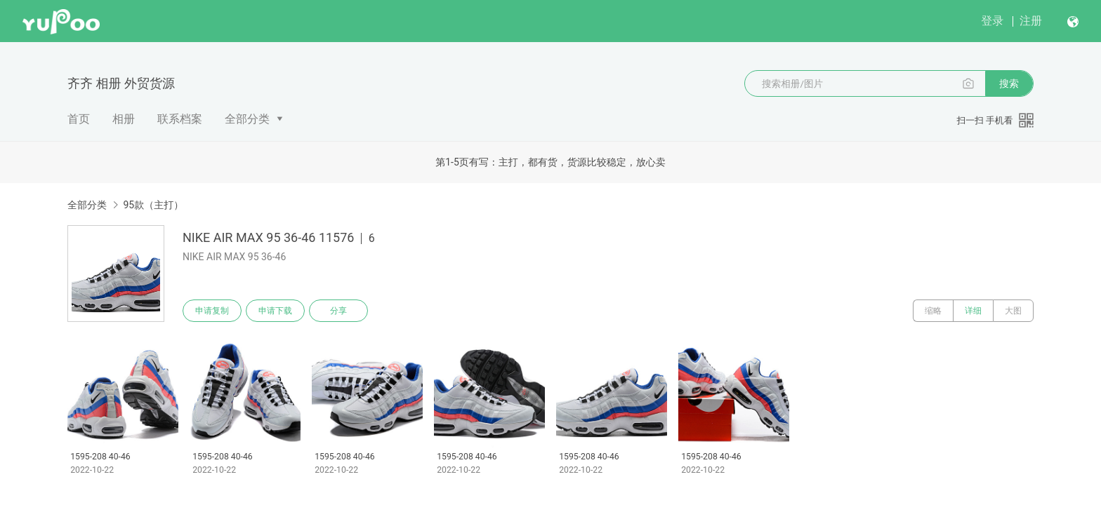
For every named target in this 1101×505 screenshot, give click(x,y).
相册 (123, 119)
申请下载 (275, 311)
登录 (992, 20)
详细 (973, 311)
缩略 (933, 311)
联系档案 (179, 119)
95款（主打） (153, 204)
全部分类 (247, 119)
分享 (338, 311)
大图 (1013, 311)
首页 (78, 119)
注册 (1031, 20)
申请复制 (212, 311)
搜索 (1009, 83)
